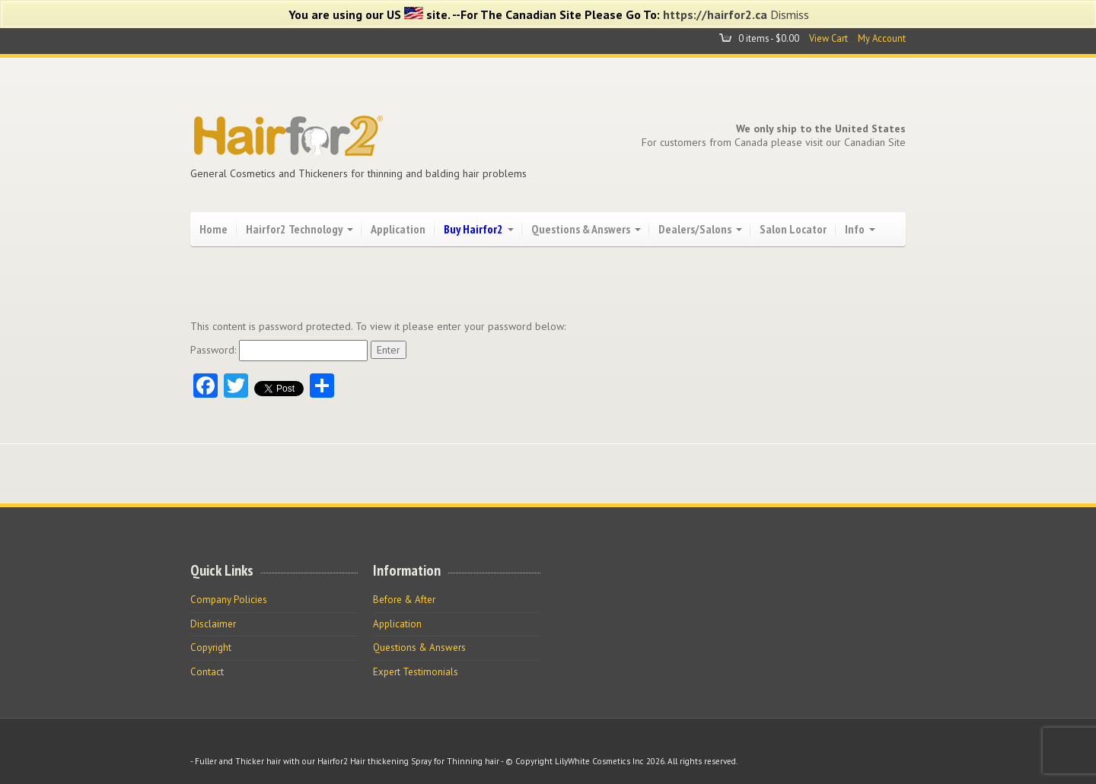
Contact (207, 671)
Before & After (404, 599)
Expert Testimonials (415, 671)
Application (398, 228)
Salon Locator (793, 228)
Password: (279, 350)
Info (855, 228)
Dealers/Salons (694, 228)
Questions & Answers (580, 228)
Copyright (210, 647)
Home (213, 228)
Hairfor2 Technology (294, 228)
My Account (882, 38)
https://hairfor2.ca (715, 14)
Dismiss (789, 14)
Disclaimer (213, 623)
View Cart (828, 38)
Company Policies (228, 599)
